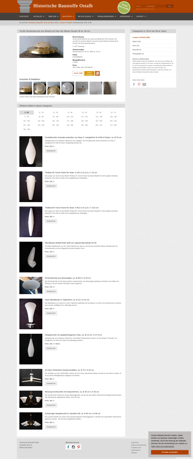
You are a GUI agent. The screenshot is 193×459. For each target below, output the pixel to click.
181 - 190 (84, 121)
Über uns (52, 16)
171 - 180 (70, 121)
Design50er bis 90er (123, 6)
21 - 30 (55, 112)
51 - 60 (98, 112)
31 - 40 (70, 112)
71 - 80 (26, 117)
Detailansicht (51, 151)
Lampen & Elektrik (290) (141, 37)
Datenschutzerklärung (138, 445)
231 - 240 (55, 125)
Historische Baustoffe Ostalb (63, 5)
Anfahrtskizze (135, 450)
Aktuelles (37, 16)
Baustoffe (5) (137, 50)
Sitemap (134, 453)
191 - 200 (99, 121)
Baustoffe (67, 16)
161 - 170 (55, 121)
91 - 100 (55, 117)
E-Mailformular (136, 448)
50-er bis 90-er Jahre (51, 23)
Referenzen (125, 16)
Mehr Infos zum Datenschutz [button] (162, 446)
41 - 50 (84, 112)
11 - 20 (41, 112)
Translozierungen (105, 16)
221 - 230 (41, 125)
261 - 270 (99, 125)
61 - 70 (113, 112)
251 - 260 (84, 125)
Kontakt (140, 16)
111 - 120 (84, 117)
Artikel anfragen (89, 73)
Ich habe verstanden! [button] (170, 452)
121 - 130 (99, 117)
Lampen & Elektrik (66, 23)
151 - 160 (41, 121)
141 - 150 (26, 121)
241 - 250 (70, 125)
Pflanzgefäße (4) (138, 54)
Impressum (135, 442)
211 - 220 (26, 125)
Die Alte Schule (84, 16)
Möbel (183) (137, 41)
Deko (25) (136, 46)
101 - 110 (70, 117)
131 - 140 (113, 117)
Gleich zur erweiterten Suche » (145, 9)
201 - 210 (113, 121)
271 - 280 (113, 125)
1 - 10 (27, 112)
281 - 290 (26, 129)
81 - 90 (41, 117)
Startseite (24, 16)
